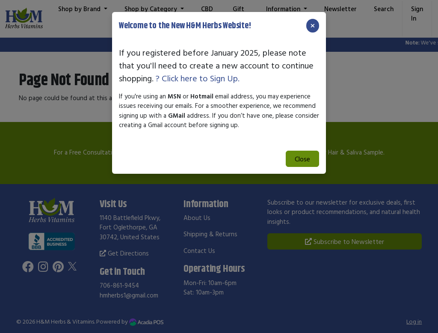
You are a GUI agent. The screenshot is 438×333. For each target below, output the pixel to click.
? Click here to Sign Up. (198, 78)
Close (302, 159)
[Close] (312, 26)
